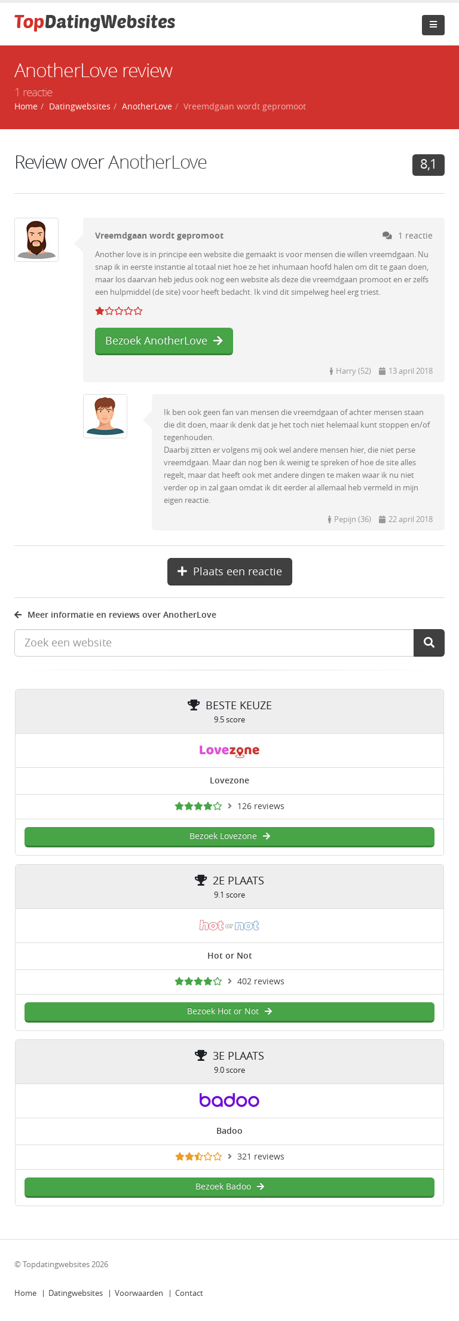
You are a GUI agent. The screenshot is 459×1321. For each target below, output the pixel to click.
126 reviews (260, 806)
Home (25, 1293)
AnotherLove (157, 162)
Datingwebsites (75, 1293)
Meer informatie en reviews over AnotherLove (115, 615)
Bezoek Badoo (229, 1187)
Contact (189, 1293)
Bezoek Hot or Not (229, 1011)
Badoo (229, 1131)
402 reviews (260, 982)
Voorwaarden (139, 1293)
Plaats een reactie (230, 571)
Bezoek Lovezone (229, 836)
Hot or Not (229, 956)
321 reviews (260, 1157)
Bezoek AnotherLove (164, 340)
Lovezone (229, 781)
